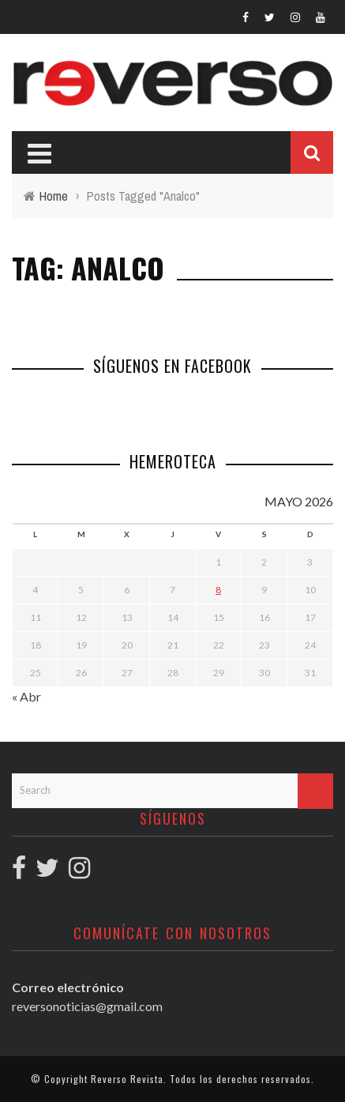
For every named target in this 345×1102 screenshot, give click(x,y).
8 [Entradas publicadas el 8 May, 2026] (218, 590)
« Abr (26, 696)
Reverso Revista (127, 1078)
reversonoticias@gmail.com (87, 1006)
